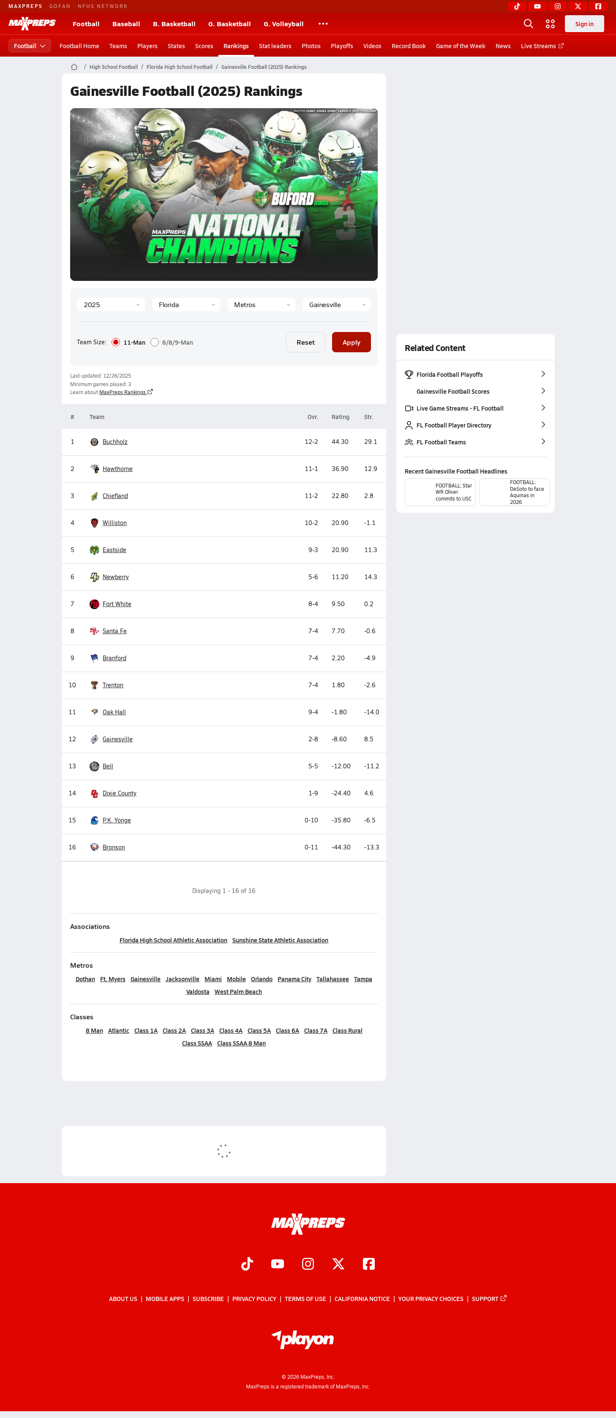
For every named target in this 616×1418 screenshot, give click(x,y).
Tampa (363, 979)
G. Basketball (229, 23)
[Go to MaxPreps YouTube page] (277, 1264)
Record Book (409, 45)
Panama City (294, 979)
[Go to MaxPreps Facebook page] (369, 1264)
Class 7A (315, 1030)
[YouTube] (537, 6)
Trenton (113, 685)
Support (489, 1298)
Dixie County (119, 793)
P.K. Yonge (117, 820)
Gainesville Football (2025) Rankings (264, 66)
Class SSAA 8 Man (241, 1043)
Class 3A (202, 1030)
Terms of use (305, 1298)
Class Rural (347, 1030)
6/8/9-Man (171, 342)
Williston (115, 523)
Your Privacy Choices (430, 1298)
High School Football (114, 66)
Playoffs (342, 45)
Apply (351, 342)
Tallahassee (332, 979)
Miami (213, 979)
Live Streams (541, 45)
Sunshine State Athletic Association (280, 940)
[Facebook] (598, 6)
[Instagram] (557, 6)
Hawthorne (118, 469)
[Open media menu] (550, 24)
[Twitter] (578, 6)
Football (86, 23)
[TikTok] (517, 6)
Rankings (236, 45)
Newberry (116, 577)
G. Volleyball (284, 23)
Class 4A (230, 1030)
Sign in (584, 23)
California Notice (362, 1298)
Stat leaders (275, 45)
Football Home (79, 45)
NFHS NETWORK (103, 6)
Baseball (126, 23)
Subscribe (208, 1298)
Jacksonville (182, 979)
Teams (118, 45)
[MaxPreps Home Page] (74, 66)
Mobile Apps (165, 1298)
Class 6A (287, 1030)
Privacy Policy (254, 1298)
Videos (372, 45)
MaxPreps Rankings (126, 392)
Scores (204, 45)
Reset (306, 342)
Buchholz (115, 442)
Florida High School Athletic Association (173, 940)
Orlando (262, 979)
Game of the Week (460, 45)
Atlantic (118, 1030)
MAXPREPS (25, 6)
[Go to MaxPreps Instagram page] (308, 1264)
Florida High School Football (180, 66)
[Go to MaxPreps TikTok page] (247, 1264)
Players (147, 45)
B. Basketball (174, 23)
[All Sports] (323, 24)
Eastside (114, 550)
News (503, 45)
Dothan (85, 979)
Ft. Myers (112, 979)
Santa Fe (115, 631)
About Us (123, 1298)
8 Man (94, 1030)
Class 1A (145, 1030)
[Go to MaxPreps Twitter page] (338, 1264)
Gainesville (118, 739)
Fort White (117, 604)
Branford (114, 658)
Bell (108, 766)
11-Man (128, 342)
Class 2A (173, 1030)
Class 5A (258, 1030)
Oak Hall (114, 712)
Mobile (236, 979)
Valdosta (197, 991)
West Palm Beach (238, 991)
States (176, 45)
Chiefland (115, 496)
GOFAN (60, 6)
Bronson (114, 847)
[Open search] (529, 24)
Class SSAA (197, 1043)
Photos (311, 45)
